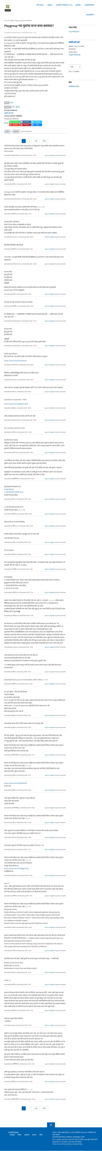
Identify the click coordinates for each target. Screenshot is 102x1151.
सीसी (40, 1135)
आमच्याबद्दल (76, 1137)
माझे (13, 107)
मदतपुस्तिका (90, 14)
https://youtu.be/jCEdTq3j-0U (15, 360)
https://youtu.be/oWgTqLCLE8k (16, 404)
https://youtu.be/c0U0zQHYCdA (16, 868)
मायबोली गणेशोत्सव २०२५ (64, 5)
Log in (9, 131)
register (21, 131)
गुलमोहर (78, 5)
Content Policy (77, 1144)
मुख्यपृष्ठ (11, 21)
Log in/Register (74, 31)
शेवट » (45, 141)
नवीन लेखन (40, 5)
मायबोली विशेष (89, 5)
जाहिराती (26, 1135)
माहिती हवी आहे (9, 113)
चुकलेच (18, 107)
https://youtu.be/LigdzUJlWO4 (15, 783)
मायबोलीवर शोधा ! (74, 86)
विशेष (19, 1135)
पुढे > (36, 141)
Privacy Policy (67, 1144)
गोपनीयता (69, 1137)
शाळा (11, 102)
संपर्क (82, 1137)
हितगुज (50, 5)
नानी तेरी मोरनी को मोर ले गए (14, 492)
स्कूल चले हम (9, 489)
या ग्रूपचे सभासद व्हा (75, 54)
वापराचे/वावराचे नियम (58, 1137)
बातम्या (34, 1135)
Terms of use (56, 1144)
